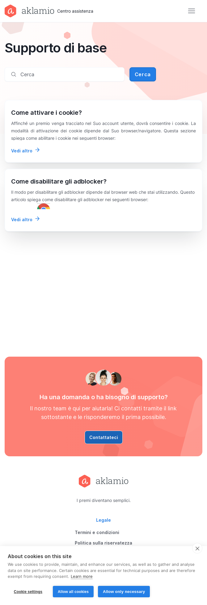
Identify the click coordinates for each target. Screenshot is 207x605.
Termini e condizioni (97, 532)
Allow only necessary (124, 591)
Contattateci (103, 437)
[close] (197, 548)
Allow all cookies (73, 592)
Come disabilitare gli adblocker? (59, 181)
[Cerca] (65, 74)
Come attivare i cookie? (46, 112)
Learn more (82, 576)
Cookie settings (28, 592)
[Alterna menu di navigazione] (191, 11)
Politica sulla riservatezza (103, 542)
